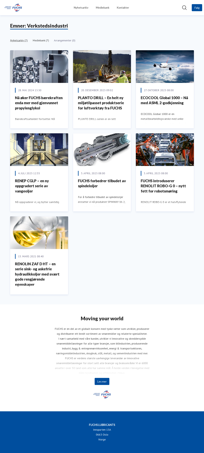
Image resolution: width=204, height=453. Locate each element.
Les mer (102, 381)
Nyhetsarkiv (81, 7)
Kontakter (123, 7)
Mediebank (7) (41, 40)
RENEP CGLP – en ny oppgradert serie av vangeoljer (32, 186)
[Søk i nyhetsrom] (184, 7)
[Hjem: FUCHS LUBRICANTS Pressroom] (13, 7)
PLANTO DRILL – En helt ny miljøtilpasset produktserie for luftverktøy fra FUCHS (101, 102)
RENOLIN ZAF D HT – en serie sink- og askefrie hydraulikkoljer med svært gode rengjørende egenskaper (37, 274)
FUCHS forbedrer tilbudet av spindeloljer (102, 183)
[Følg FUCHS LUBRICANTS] (197, 7)
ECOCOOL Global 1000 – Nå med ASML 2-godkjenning (164, 100)
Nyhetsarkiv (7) (19, 40)
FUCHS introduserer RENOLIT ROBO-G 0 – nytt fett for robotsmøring (163, 186)
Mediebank (102, 7)
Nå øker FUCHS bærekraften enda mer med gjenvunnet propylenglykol (39, 102)
